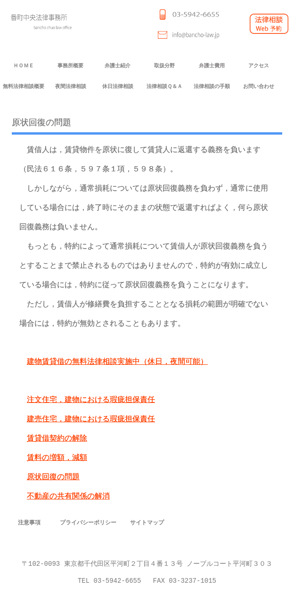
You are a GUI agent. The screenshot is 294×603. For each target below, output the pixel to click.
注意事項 (29, 522)
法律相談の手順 (212, 86)
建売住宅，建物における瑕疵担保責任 (91, 419)
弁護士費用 (212, 65)
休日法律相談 (117, 86)
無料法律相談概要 (23, 86)
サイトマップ (147, 522)
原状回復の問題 (53, 477)
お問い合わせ (258, 86)
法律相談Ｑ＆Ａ (164, 86)
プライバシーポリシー (88, 522)
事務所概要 (70, 65)
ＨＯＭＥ (23, 65)
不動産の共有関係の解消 (68, 496)
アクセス (258, 65)
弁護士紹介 (118, 65)
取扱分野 (164, 65)
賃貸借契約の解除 (57, 438)
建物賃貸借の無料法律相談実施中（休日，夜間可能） (117, 362)
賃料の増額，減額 (57, 458)
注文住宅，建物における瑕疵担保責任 (91, 400)
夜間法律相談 (70, 86)
